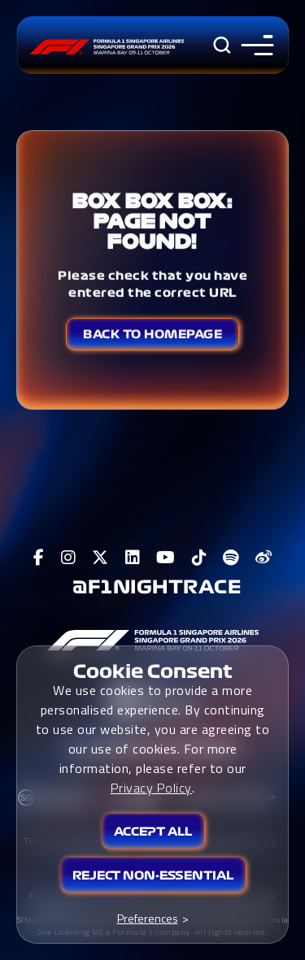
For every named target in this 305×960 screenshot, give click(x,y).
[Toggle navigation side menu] (253, 45)
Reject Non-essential (152, 875)
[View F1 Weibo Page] (264, 557)
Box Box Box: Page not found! (152, 220)
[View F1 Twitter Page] (100, 557)
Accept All (153, 831)
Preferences (147, 918)
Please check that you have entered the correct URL (152, 284)
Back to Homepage (152, 334)
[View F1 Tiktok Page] (200, 557)
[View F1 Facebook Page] (39, 557)
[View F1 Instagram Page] (69, 557)
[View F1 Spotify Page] (231, 557)
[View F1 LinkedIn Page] (133, 557)
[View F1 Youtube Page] (166, 557)
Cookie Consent (153, 671)
